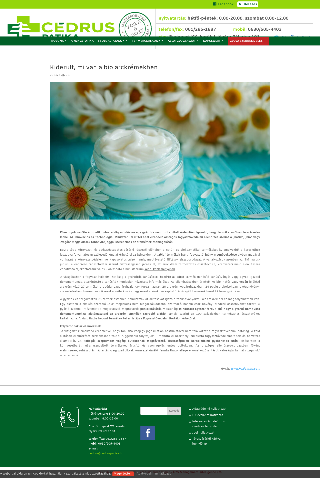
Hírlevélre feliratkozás (207, 415)
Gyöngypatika (82, 41)
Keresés (247, 4)
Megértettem (123, 474)
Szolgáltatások (111, 41)
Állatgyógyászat (182, 41)
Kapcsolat (212, 41)
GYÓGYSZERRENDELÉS (246, 41)
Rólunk (57, 41)
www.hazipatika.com (245, 369)
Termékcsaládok (146, 41)
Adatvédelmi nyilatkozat (154, 474)
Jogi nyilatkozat (203, 433)
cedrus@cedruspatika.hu (106, 454)
